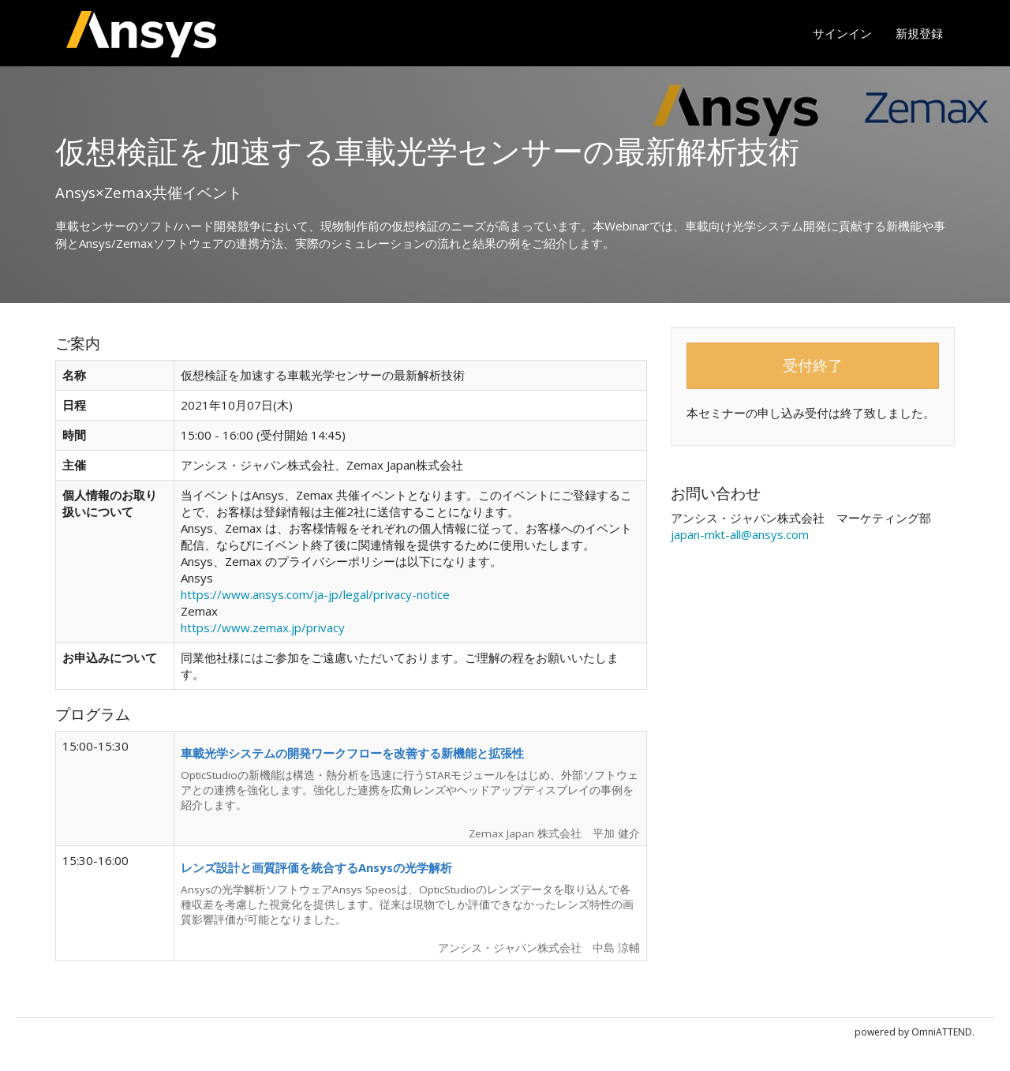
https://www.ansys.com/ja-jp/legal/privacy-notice (315, 594)
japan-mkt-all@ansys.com (740, 534)
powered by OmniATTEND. (914, 1032)
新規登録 (919, 33)
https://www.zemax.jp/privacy (263, 627)
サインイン (842, 33)
